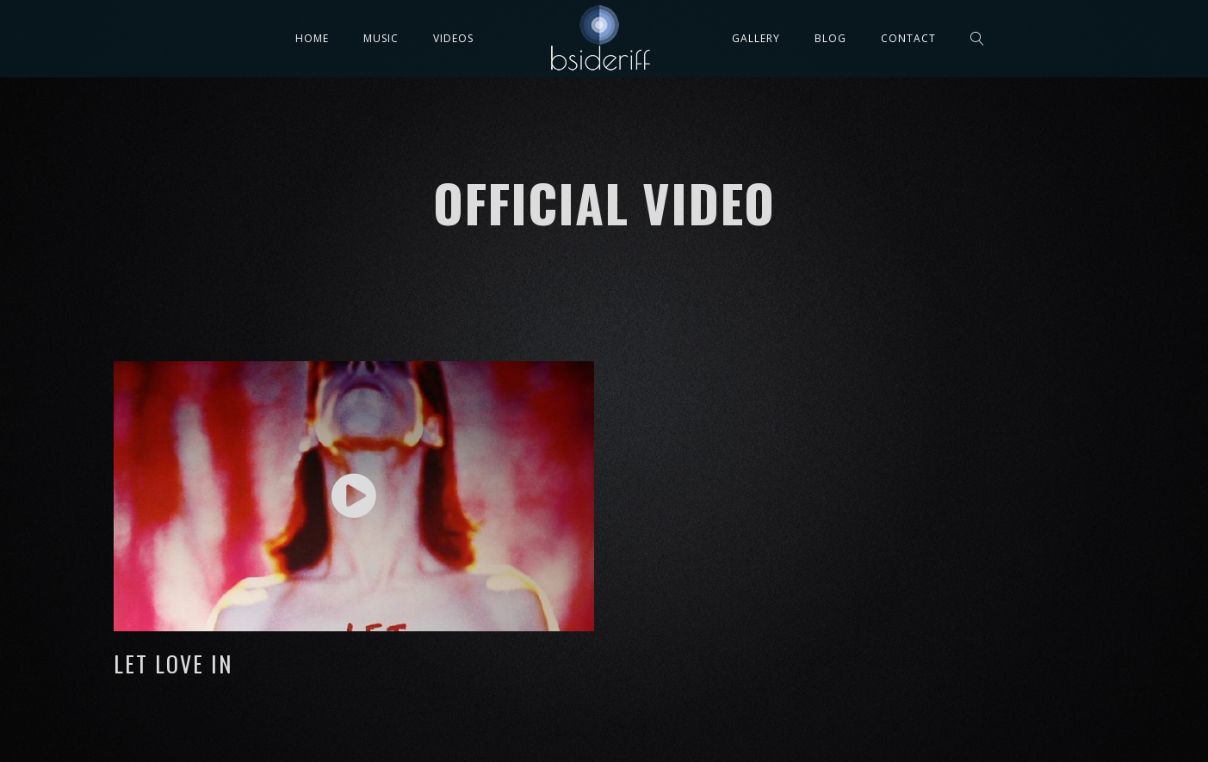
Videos (453, 38)
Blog (830, 38)
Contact (908, 38)
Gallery (756, 38)
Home (312, 38)
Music (381, 38)
